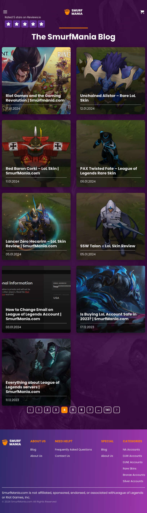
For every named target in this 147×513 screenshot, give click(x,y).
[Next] (117, 410)
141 (107, 410)
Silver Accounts (133, 481)
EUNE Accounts (133, 462)
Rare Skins (129, 468)
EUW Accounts (132, 456)
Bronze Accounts (134, 475)
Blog (33, 449)
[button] (5, 11)
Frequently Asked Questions (73, 449)
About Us (36, 456)
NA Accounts (131, 449)
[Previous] (30, 410)
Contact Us (62, 456)
